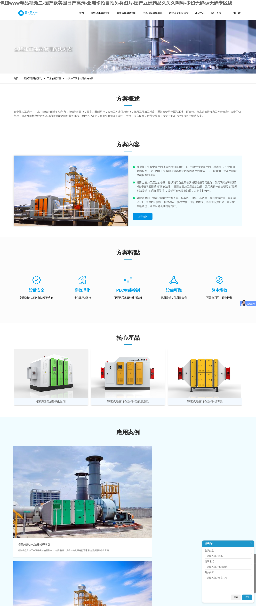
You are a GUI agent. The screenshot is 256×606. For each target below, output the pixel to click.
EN (234, 13)
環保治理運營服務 (121, 569)
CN (239, 13)
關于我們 (147, 553)
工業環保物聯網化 (121, 564)
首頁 (81, 13)
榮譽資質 (147, 574)
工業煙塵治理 (25, 574)
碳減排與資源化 (27, 579)
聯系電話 (209, 561)
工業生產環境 (87, 564)
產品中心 (200, 13)
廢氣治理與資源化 (100, 13)
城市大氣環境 (87, 559)
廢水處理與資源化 (126, 13)
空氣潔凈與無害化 (152, 13)
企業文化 (147, 564)
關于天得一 (217, 13)
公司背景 (147, 559)
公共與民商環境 (88, 569)
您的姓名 (209, 550)
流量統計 (163, 592)
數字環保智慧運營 (179, 13)
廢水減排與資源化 (59, 574)
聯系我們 (147, 579)
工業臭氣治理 (25, 564)
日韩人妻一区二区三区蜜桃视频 (16, 604)
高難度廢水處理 (58, 569)
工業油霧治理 (54, 78)
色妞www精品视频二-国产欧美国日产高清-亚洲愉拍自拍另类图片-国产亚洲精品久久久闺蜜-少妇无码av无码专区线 (116, 3)
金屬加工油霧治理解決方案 (79, 78)
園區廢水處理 (56, 564)
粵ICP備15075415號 (145, 592)
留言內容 (209, 572)
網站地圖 (176, 592)
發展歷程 (147, 569)
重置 (236, 597)
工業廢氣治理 (25, 559)
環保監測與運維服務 (122, 559)
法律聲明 (189, 592)
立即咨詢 (142, 216)
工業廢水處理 (56, 559)
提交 (247, 597)
